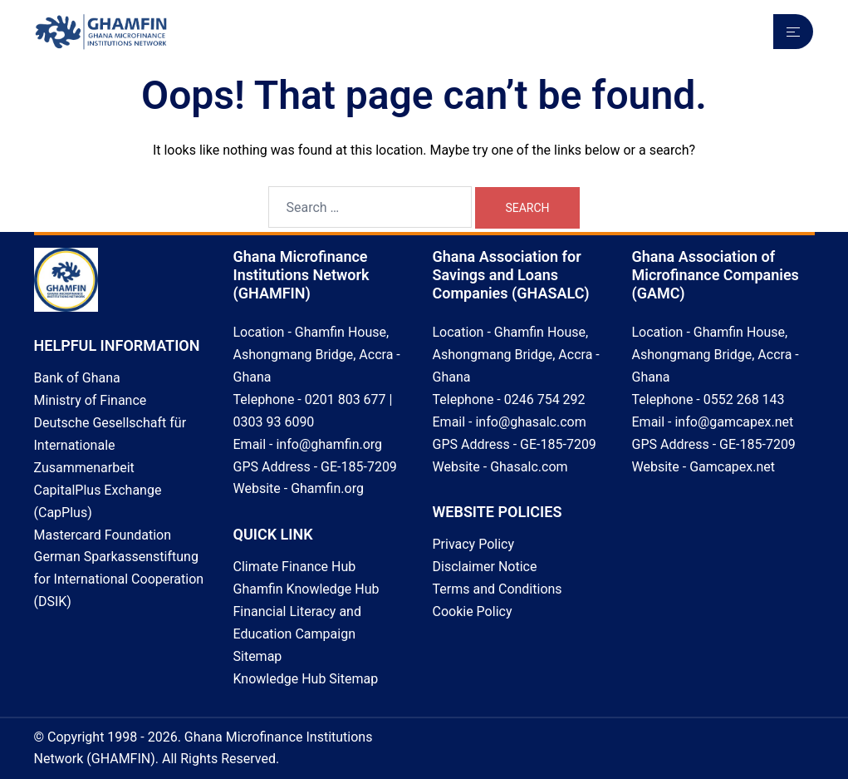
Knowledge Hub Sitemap (306, 679)
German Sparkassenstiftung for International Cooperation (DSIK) (119, 579)
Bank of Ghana (77, 378)
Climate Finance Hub (294, 566)
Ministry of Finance (90, 400)
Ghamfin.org (327, 488)
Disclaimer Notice (485, 566)
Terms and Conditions (497, 589)
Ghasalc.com (528, 467)
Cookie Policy (472, 611)
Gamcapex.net (732, 467)
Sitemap (257, 656)
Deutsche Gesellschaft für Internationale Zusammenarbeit (110, 445)
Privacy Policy (474, 544)
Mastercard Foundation (103, 535)
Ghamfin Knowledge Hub (306, 589)
